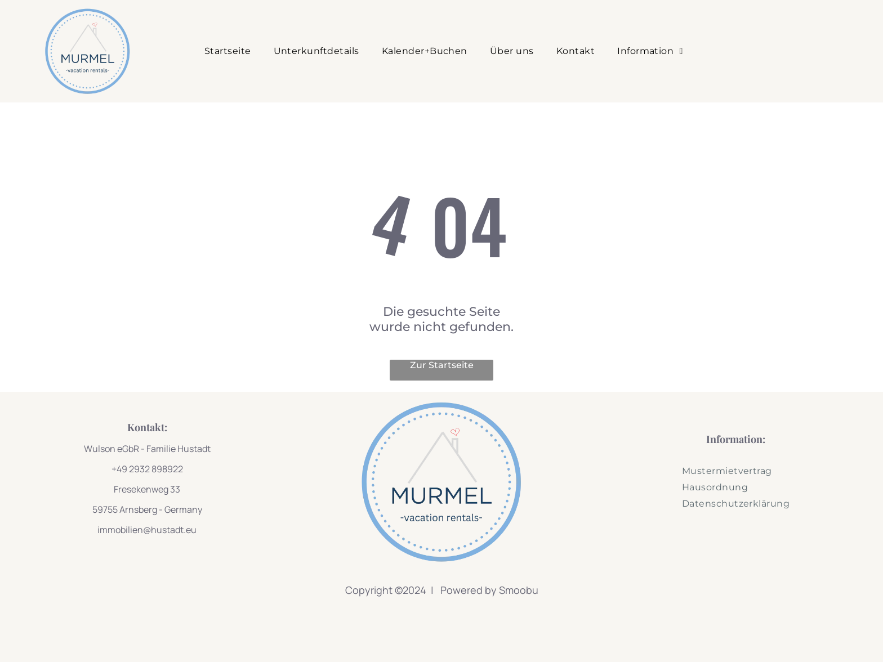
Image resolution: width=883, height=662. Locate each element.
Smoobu (518, 590)
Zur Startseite (442, 365)
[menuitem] (227, 51)
